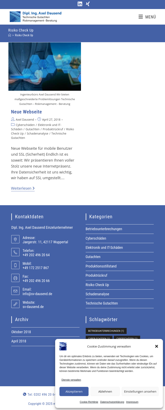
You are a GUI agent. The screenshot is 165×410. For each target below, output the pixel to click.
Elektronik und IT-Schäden (104, 247)
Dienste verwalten (71, 379)
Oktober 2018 (21, 332)
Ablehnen (105, 391)
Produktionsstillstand (101, 266)
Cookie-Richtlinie (89, 402)
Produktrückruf (53, 129)
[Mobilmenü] (147, 17)
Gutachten (33, 129)
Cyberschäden (25, 125)
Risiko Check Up (24, 35)
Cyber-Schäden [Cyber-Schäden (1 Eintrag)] (99, 338)
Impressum (132, 402)
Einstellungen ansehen (140, 391)
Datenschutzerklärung (112, 402)
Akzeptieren (73, 391)
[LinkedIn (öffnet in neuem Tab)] (79, 4)
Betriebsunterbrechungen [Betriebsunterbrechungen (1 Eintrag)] (106, 331)
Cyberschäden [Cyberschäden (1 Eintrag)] (126, 338)
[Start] (9, 35)
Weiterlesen (23, 188)
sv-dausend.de (33, 307)
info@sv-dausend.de (37, 294)
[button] (157, 346)
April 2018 (18, 341)
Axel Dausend (25, 119)
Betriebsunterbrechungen (104, 229)
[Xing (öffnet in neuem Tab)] (86, 4)
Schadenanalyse (37, 133)
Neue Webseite (26, 112)
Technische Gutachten (102, 303)
